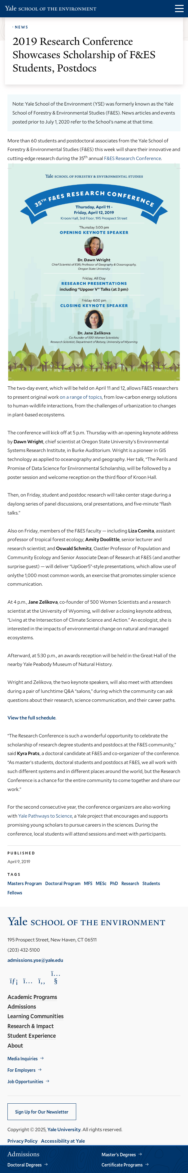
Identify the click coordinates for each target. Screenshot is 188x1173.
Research (130, 883)
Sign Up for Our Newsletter (41, 1112)
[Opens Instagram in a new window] (28, 980)
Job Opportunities (25, 1081)
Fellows (14, 893)
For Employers (21, 1070)
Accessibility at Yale (63, 1140)
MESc (101, 883)
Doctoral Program (63, 883)
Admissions (21, 1006)
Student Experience (31, 1035)
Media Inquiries (22, 1059)
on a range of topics (81, 396)
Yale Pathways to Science (45, 815)
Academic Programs (32, 997)
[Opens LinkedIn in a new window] (14, 980)
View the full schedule (31, 717)
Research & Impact (30, 1026)
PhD (114, 883)
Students (151, 883)
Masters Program (24, 883)
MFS (88, 883)
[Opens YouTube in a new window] (55, 977)
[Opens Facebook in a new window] (41, 980)
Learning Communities (35, 1016)
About (15, 1045)
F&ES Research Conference (132, 158)
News (21, 26)
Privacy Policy (22, 1140)
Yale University (64, 1129)
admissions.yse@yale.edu (35, 960)
